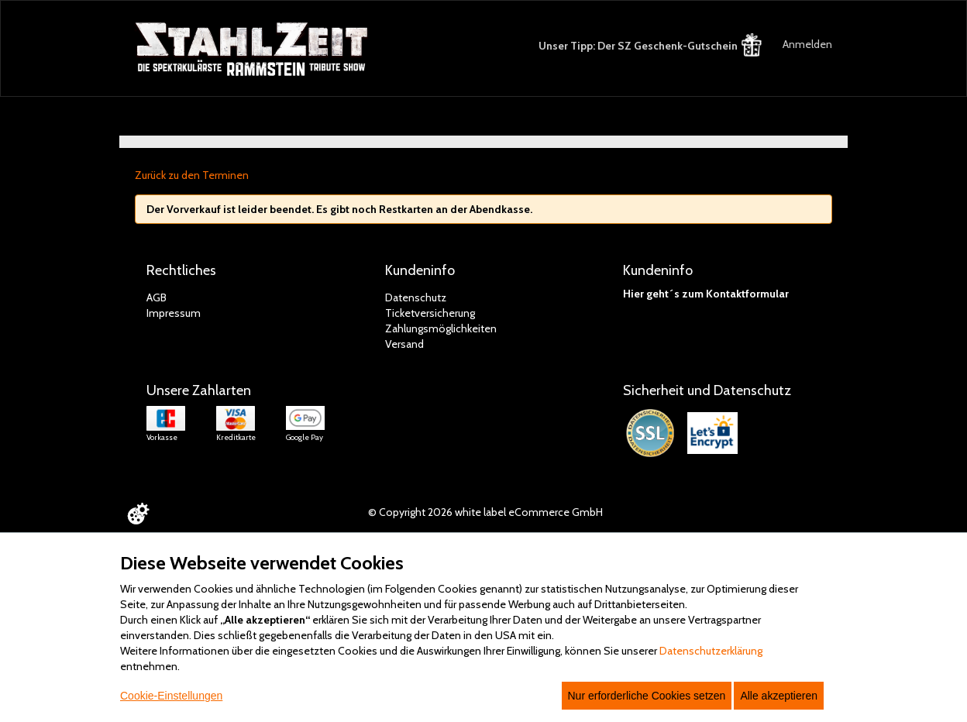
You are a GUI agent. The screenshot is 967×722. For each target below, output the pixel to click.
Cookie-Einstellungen (171, 695)
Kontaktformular (747, 294)
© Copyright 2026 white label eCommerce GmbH (485, 512)
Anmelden (807, 44)
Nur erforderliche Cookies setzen (647, 695)
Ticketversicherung (430, 313)
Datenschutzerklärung (710, 651)
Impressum (173, 313)
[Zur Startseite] (253, 49)
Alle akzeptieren (778, 695)
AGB (156, 297)
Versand (404, 344)
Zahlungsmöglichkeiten (441, 328)
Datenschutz (415, 297)
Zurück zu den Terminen (192, 175)
